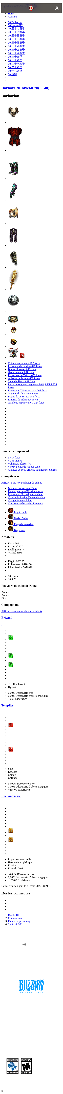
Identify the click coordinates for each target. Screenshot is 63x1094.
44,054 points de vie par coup (24, 466)
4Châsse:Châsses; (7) (19, 463)
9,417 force (14, 457)
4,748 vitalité (15, 460)
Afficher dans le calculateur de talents (21, 482)
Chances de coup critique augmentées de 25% (32, 469)
